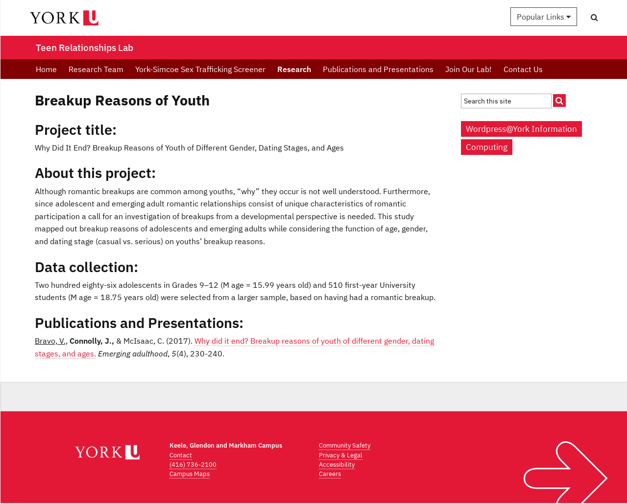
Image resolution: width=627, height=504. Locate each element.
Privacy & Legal (340, 455)
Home (46, 69)
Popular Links (544, 17)
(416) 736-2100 (193, 464)
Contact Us (523, 69)
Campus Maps (189, 474)
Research (294, 69)
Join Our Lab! (468, 69)
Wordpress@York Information (521, 129)
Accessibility (337, 464)
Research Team (96, 69)
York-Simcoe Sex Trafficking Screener (200, 69)
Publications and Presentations (378, 69)
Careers (330, 474)
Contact (180, 455)
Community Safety (344, 445)
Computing (486, 147)
